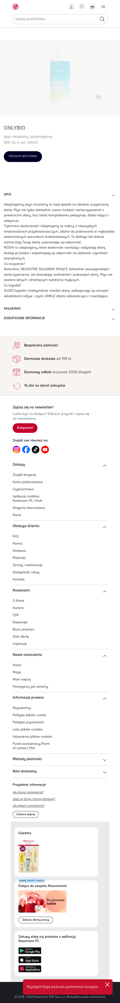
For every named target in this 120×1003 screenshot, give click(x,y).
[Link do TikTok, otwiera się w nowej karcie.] (35, 449)
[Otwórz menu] (103, 6)
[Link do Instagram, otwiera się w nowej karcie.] (16, 449)
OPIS (60, 195)
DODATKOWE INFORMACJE (60, 319)
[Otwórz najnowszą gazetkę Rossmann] (28, 856)
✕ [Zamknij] (107, 984)
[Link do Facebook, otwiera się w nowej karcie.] (26, 449)
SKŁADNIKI (60, 309)
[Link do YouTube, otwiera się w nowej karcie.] (45, 449)
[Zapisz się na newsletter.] (25, 428)
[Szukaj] (102, 19)
